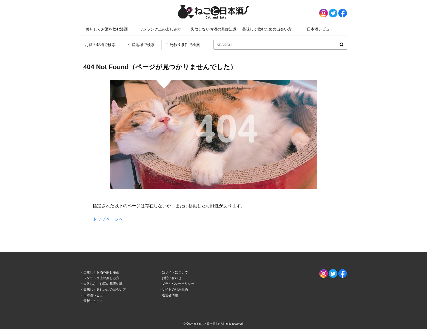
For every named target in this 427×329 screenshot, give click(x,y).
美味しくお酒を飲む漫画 (107, 29)
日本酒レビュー (320, 29)
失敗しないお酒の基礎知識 (213, 29)
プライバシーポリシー (178, 284)
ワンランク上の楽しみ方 (160, 29)
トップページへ (108, 219)
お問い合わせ (171, 278)
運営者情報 (170, 295)
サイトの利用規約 (175, 289)
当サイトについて (175, 272)
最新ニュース (93, 301)
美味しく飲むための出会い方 (267, 29)
